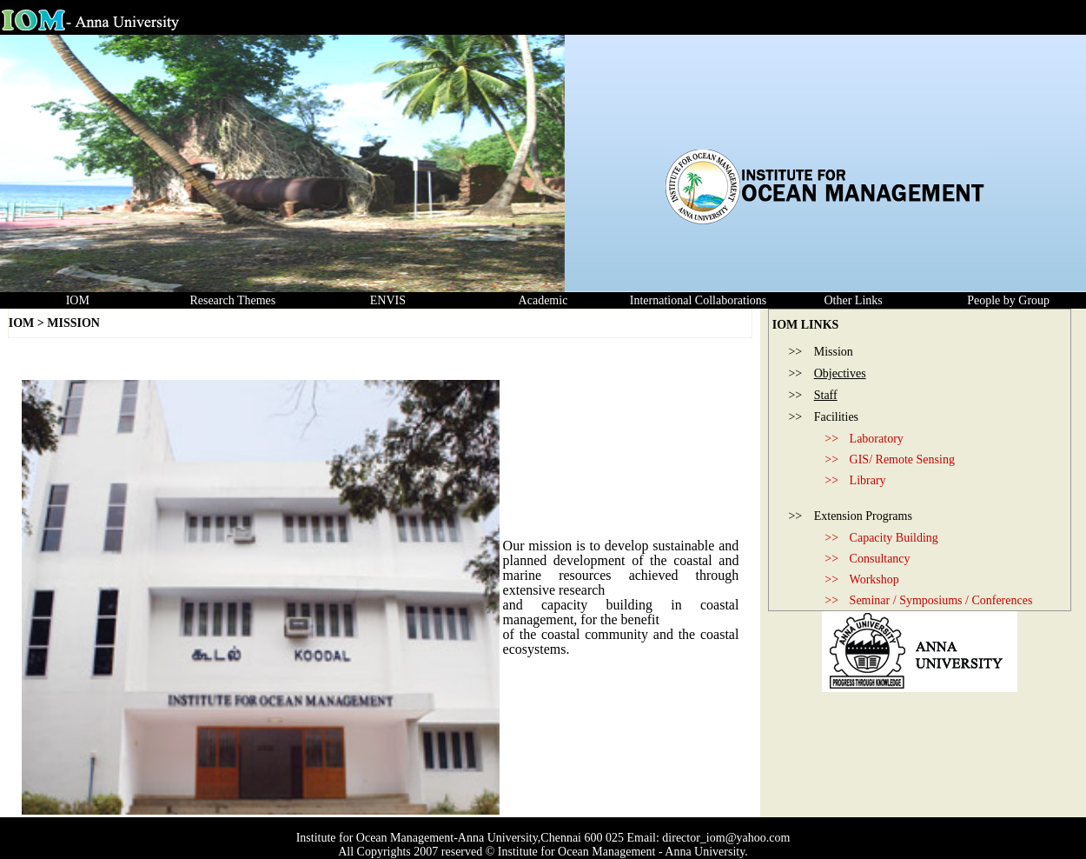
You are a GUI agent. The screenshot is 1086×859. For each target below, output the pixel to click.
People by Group (1008, 300)
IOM (77, 300)
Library (868, 480)
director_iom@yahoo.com (726, 837)
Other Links (853, 300)
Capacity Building (894, 537)
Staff (826, 395)
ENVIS (388, 300)
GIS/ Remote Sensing (902, 459)
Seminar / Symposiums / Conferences (941, 600)
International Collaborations (698, 300)
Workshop (874, 579)
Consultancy (880, 558)
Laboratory (877, 438)
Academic (543, 300)
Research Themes (232, 300)
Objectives (840, 373)
